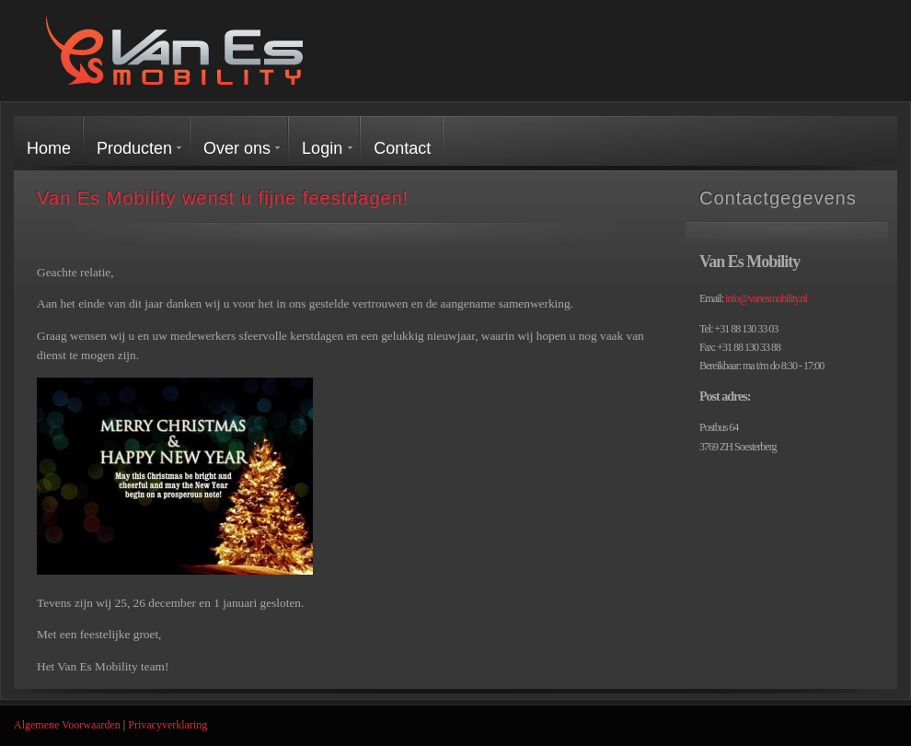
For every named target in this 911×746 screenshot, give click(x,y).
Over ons (237, 148)
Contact (402, 148)
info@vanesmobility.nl (766, 298)
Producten (134, 148)
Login (322, 148)
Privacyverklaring (167, 724)
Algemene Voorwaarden (67, 724)
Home (49, 148)
